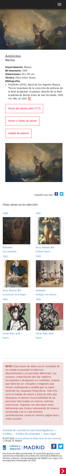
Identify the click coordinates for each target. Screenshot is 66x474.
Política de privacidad (28, 433)
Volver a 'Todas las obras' (22, 120)
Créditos (7, 433)
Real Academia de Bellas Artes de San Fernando (38, 438)
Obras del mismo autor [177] (24, 108)
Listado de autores (18, 133)
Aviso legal (49, 433)
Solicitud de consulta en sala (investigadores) (28, 430)
